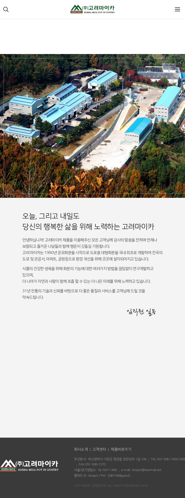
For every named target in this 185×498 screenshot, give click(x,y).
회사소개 (81, 449)
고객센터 (99, 449)
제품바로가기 (121, 449)
